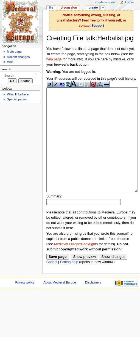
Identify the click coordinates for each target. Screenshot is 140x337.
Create (93, 7)
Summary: (54, 217)
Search (6, 69)
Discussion (69, 7)
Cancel (51, 283)
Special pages (17, 99)
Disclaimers (93, 303)
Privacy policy (24, 303)
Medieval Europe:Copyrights (76, 265)
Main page (14, 51)
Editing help (69, 283)
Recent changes (18, 56)
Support (97, 26)
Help (10, 61)
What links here (18, 94)
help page (54, 59)
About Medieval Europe (59, 303)
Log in (129, 2)
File (51, 7)
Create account (105, 2)
